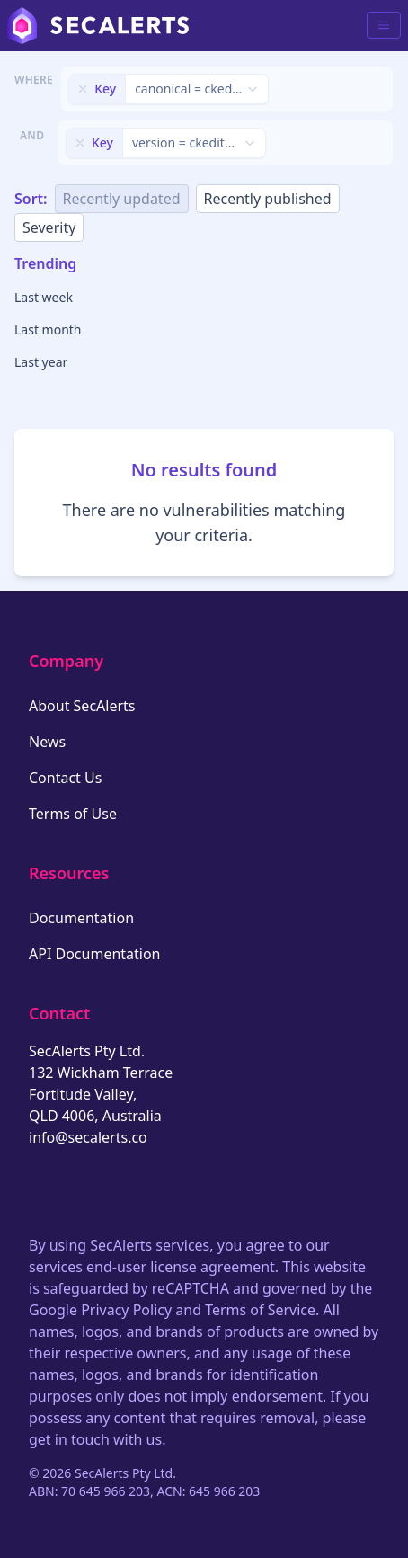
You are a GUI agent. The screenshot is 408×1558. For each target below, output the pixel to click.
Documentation (81, 918)
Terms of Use (73, 814)
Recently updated (122, 199)
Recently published (268, 199)
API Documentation (95, 954)
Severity (48, 227)
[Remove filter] (83, 89)
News (47, 742)
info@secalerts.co (88, 1137)
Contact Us (65, 778)
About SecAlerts (82, 706)
